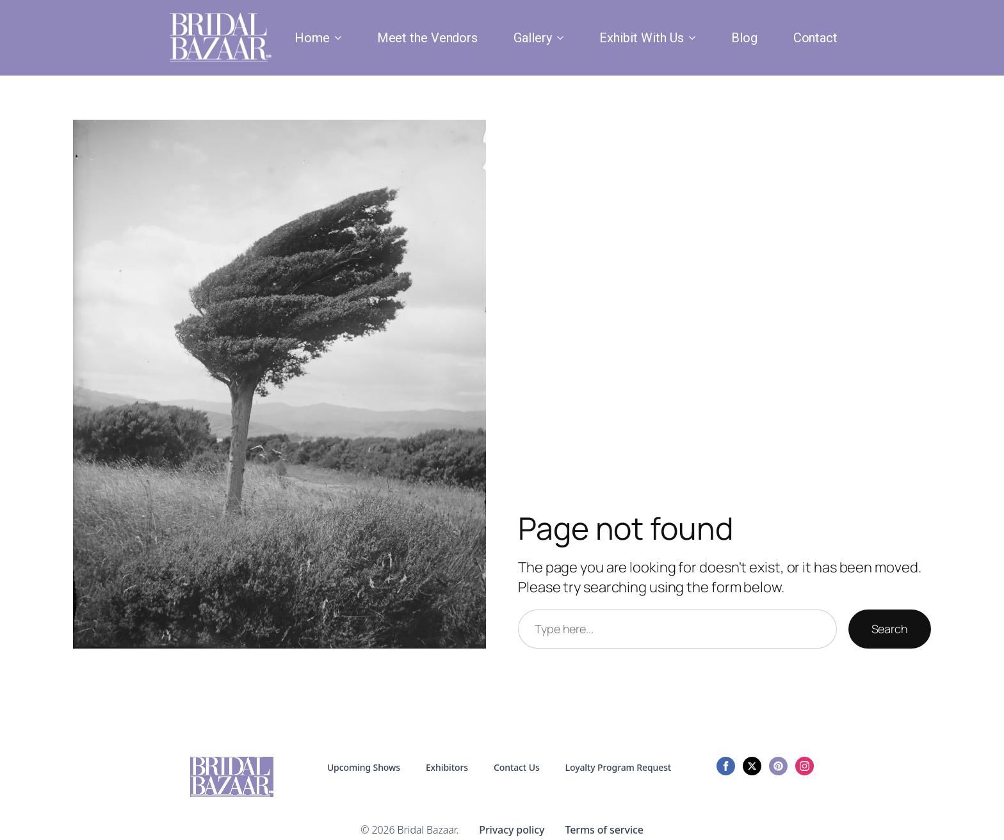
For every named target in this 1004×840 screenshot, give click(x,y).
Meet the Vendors (427, 37)
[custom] (778, 766)
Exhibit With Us (641, 37)
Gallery (533, 37)
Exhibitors (447, 767)
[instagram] (804, 766)
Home (312, 37)
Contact (815, 37)
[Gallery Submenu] (563, 37)
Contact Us (517, 767)
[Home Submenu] (341, 37)
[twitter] (752, 766)
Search (889, 628)
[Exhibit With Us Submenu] (695, 37)
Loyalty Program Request (618, 767)
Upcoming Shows (363, 767)
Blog (744, 37)
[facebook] (726, 766)
